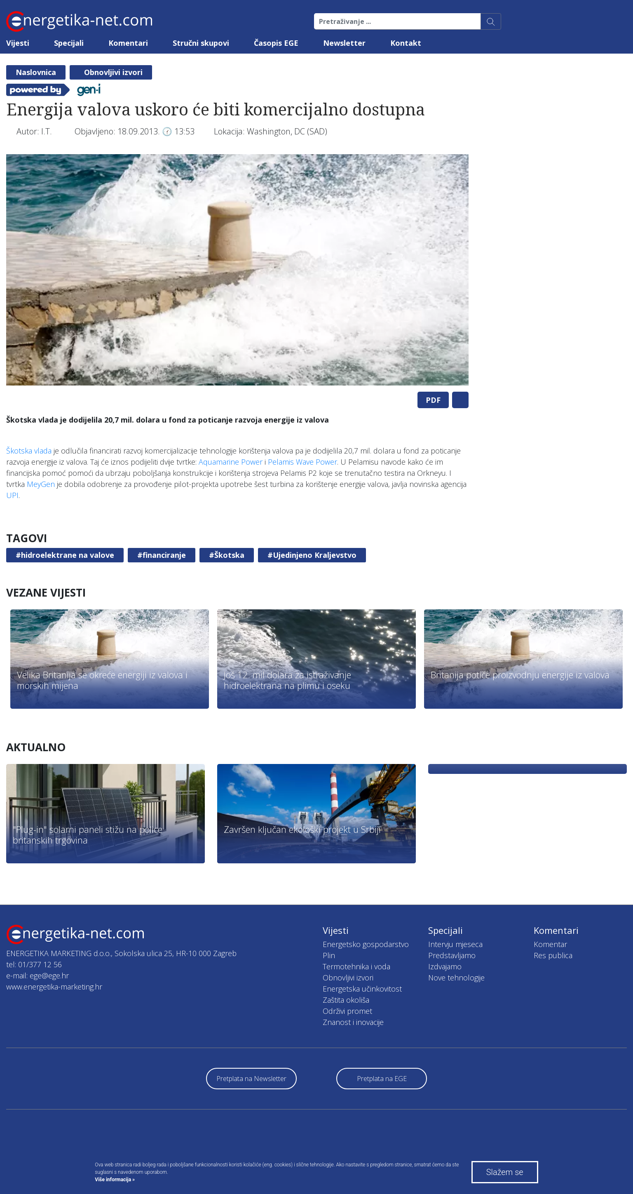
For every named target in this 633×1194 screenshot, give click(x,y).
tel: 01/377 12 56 (34, 964)
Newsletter (344, 43)
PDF (433, 400)
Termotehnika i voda (356, 966)
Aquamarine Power (231, 462)
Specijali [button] (69, 43)
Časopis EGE (276, 43)
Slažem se (504, 1172)
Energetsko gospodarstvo (366, 944)
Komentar (550, 944)
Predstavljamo (452, 955)
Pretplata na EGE (382, 1078)
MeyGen (41, 484)
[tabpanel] (237, 269)
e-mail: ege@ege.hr (37, 975)
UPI (12, 495)
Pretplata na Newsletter (251, 1078)
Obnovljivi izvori (113, 72)
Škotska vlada (29, 451)
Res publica (553, 955)
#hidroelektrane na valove (65, 555)
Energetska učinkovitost (362, 989)
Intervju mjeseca (455, 944)
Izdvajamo (445, 966)
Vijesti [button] (17, 43)
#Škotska (226, 555)
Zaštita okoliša (346, 1000)
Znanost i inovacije (353, 1022)
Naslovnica (36, 72)
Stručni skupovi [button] (201, 43)
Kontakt (405, 43)
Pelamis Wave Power (302, 462)
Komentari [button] (128, 43)
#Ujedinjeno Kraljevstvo (311, 555)
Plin (329, 955)
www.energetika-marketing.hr (54, 987)
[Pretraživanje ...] (397, 21)
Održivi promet (347, 1011)
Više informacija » (115, 1179)
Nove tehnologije (456, 977)
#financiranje (161, 555)
